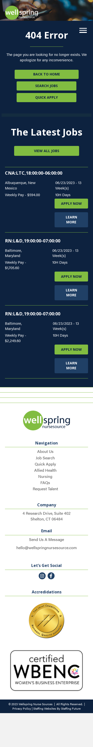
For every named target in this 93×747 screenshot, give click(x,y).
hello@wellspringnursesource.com (46, 547)
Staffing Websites (44, 708)
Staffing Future (71, 708)
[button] (82, 30)
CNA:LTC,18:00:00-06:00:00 (33, 173)
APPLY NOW (71, 203)
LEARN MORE (71, 219)
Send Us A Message (46, 539)
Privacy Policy (21, 708)
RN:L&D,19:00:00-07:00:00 (32, 241)
